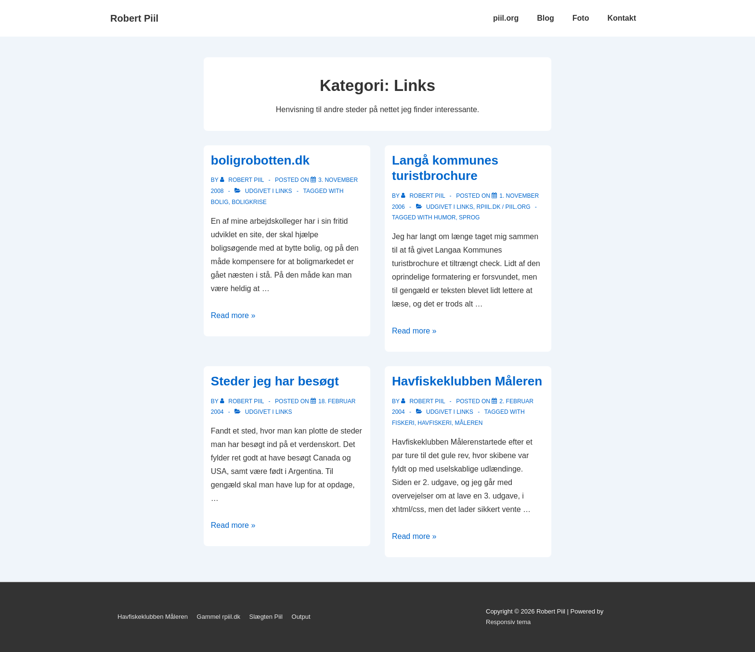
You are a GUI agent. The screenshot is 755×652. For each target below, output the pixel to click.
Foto (581, 18)
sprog (469, 217)
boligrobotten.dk (260, 160)
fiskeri (403, 423)
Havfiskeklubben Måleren (467, 381)
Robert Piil (134, 18)
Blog (545, 18)
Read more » (233, 315)
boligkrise (249, 202)
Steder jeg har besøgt (275, 381)
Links (283, 191)
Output (301, 616)
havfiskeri (434, 423)
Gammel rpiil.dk (218, 616)
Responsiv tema (508, 622)
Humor (445, 217)
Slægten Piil (266, 616)
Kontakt (621, 18)
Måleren (468, 423)
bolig (220, 202)
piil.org (506, 18)
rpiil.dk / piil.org (503, 207)
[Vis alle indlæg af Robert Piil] (243, 180)
